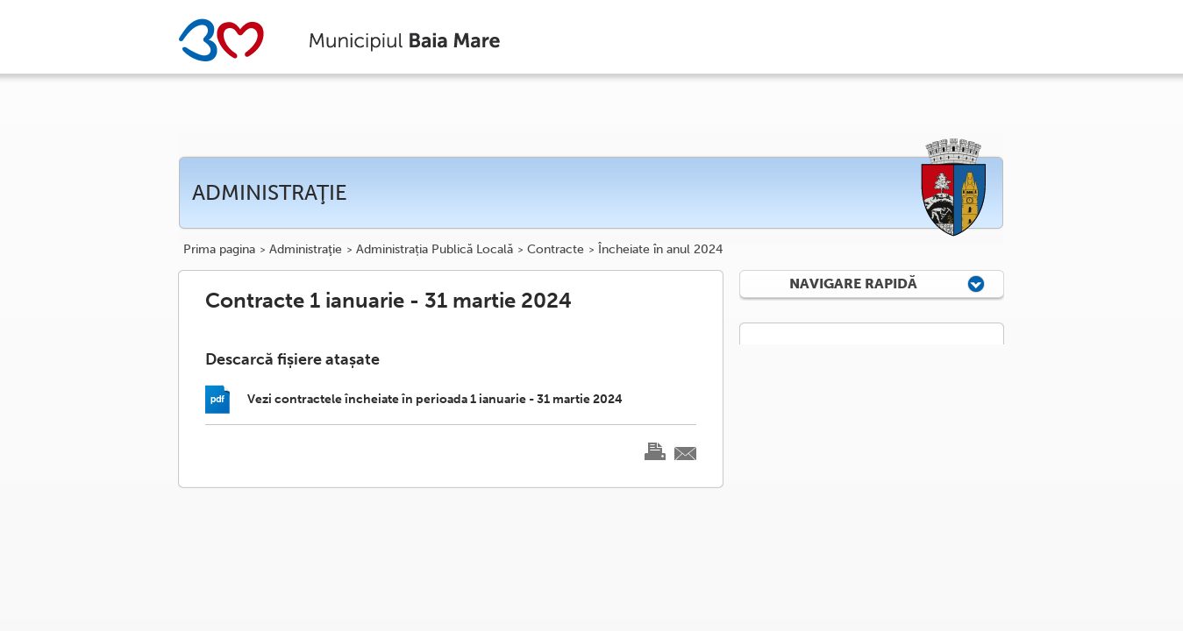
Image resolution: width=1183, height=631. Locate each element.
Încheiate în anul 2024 (660, 250)
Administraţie (305, 250)
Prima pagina (219, 250)
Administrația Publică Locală (434, 250)
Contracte (555, 250)
